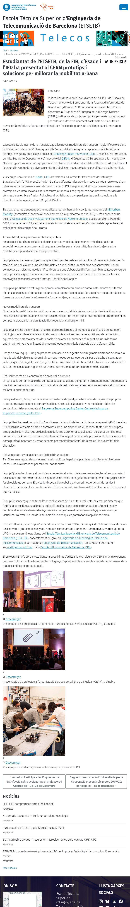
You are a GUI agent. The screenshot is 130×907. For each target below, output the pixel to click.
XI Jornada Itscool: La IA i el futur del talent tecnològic (35, 815)
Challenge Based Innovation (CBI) (74, 153)
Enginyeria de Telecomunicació (62, 542)
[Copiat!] (126, 61)
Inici (5, 50)
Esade (38, 177)
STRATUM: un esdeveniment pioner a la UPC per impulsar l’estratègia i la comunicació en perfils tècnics (61, 854)
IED (47, 177)
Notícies (14, 50)
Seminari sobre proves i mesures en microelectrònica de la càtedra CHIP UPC (50, 839)
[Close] (123, 7)
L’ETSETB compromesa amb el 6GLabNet (28, 803)
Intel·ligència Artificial (19, 547)
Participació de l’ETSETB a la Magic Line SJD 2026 (33, 827)
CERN (65, 158)
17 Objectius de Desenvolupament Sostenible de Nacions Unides (47, 218)
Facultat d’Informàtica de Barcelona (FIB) (65, 547)
